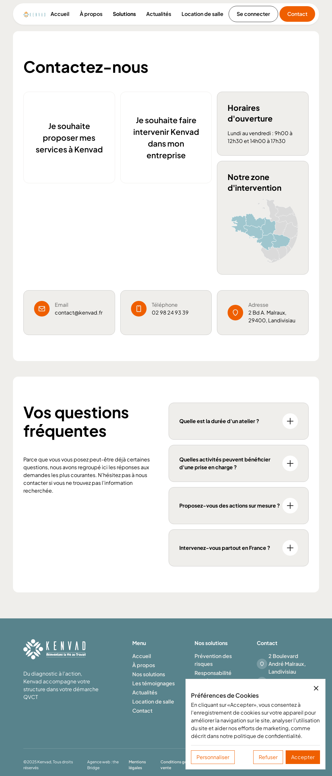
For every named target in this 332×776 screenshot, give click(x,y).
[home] (34, 14)
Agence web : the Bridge (103, 764)
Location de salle (202, 13)
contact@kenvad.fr (78, 312)
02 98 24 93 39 (170, 312)
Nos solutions (148, 674)
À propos (91, 13)
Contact (297, 13)
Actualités (158, 13)
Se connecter (253, 13)
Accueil (60, 13)
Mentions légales (137, 764)
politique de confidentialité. (268, 735)
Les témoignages (153, 683)
